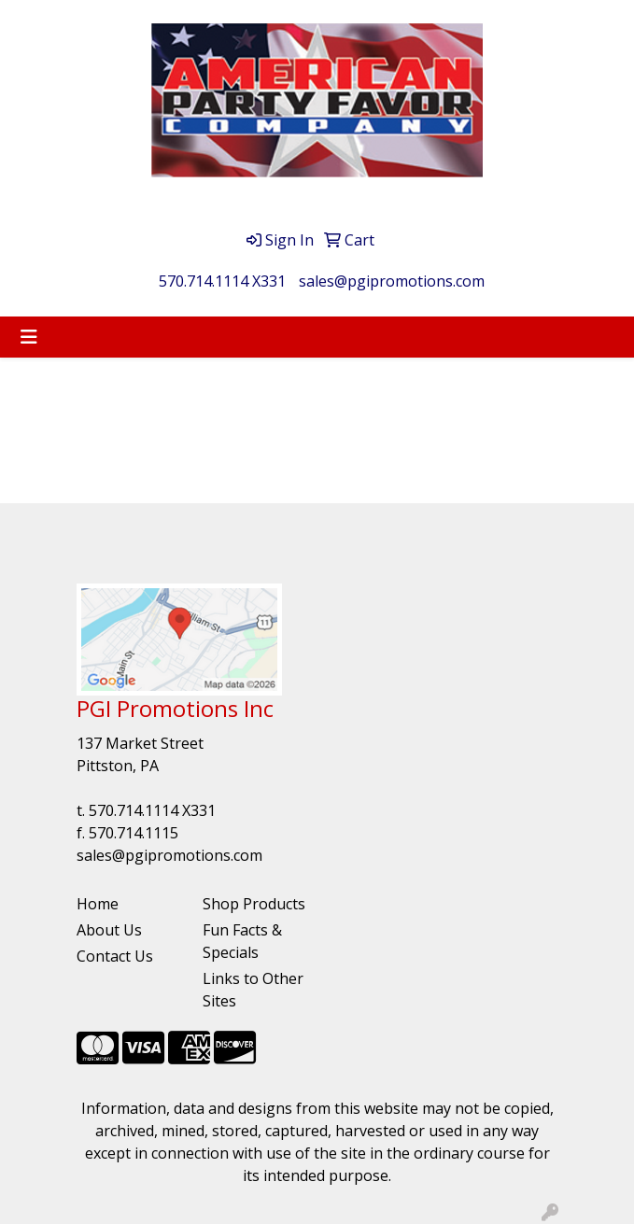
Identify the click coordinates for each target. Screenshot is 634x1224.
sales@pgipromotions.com (392, 281)
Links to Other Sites (253, 989)
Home (98, 903)
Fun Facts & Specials (242, 941)
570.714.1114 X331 (222, 281)
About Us (109, 930)
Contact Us (115, 956)
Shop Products (254, 903)
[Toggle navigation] (29, 337)
